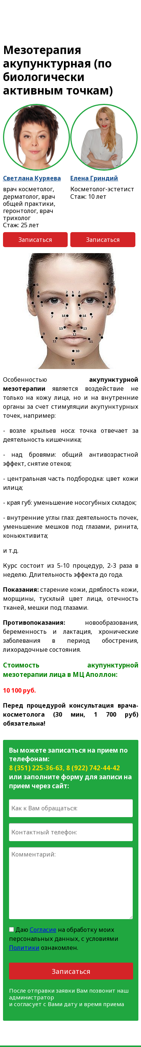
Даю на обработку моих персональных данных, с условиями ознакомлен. (63, 939)
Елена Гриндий (94, 178)
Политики (24, 948)
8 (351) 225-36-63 (36, 768)
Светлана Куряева (32, 178)
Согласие (43, 930)
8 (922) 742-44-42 (93, 768)
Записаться (35, 240)
